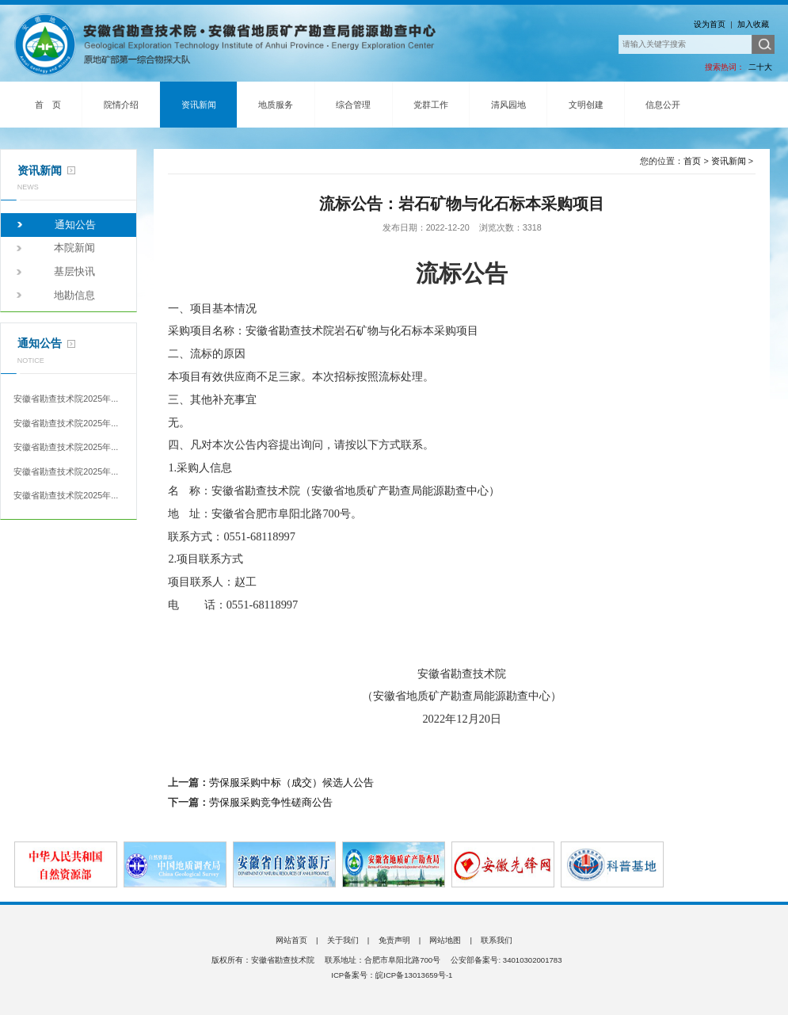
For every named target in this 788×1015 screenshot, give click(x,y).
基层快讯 (74, 271)
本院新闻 (74, 248)
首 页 (48, 104)
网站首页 (291, 940)
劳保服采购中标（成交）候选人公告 (291, 782)
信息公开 (662, 104)
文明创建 (586, 104)
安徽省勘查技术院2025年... (65, 398)
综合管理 (353, 104)
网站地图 (445, 940)
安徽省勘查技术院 (232, 44)
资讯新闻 (198, 104)
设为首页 (709, 24)
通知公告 (75, 225)
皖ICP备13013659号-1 (413, 975)
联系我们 (496, 940)
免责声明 (394, 940)
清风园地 (508, 104)
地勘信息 (74, 295)
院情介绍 (121, 104)
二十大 (760, 67)
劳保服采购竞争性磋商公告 (271, 802)
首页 (692, 161)
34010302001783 (532, 960)
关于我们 (343, 940)
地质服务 (275, 104)
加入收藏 (753, 24)
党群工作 (430, 104)
